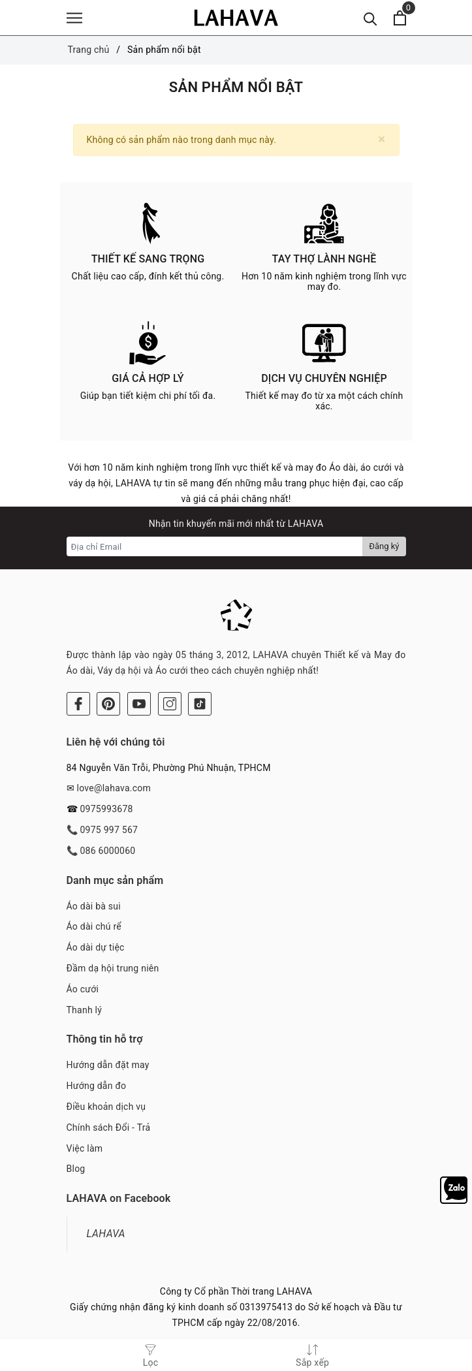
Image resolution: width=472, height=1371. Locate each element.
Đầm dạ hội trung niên (113, 968)
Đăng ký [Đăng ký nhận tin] (384, 546)
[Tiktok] (200, 704)
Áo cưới (83, 989)
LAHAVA (106, 1233)
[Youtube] (139, 704)
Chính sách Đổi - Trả (109, 1127)
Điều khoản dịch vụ (106, 1106)
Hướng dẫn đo (97, 1085)
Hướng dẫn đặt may (108, 1065)
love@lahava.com (113, 788)
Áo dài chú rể (94, 926)
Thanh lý (84, 1010)
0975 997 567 (109, 830)
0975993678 (106, 809)
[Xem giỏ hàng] (400, 17)
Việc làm (85, 1148)
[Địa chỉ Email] (215, 546)
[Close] (381, 139)
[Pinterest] (108, 704)
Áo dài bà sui (94, 906)
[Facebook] (78, 704)
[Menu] (74, 18)
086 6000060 (107, 850)
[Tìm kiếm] (370, 18)
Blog (76, 1168)
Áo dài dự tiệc (96, 947)
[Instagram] (169, 704)
